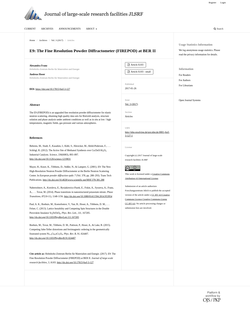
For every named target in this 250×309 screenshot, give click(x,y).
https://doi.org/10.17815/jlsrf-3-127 (53, 89)
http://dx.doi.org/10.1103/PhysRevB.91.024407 (53, 238)
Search (218, 28)
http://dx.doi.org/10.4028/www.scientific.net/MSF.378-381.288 (73, 180)
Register (212, 2)
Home (32, 40)
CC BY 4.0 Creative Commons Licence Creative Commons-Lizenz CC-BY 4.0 (147, 199)
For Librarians (186, 85)
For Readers (185, 75)
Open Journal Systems (190, 100)
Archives (47, 28)
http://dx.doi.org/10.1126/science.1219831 (50, 159)
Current (30, 28)
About (90, 28)
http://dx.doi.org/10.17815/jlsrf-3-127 (75, 262)
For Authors (184, 80)
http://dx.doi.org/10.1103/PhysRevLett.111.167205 (54, 217)
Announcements (70, 28)
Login (223, 2)
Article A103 (136, 64)
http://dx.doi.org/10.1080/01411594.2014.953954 (88, 196)
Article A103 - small (140, 71)
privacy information (197, 54)
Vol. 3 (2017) (57, 40)
